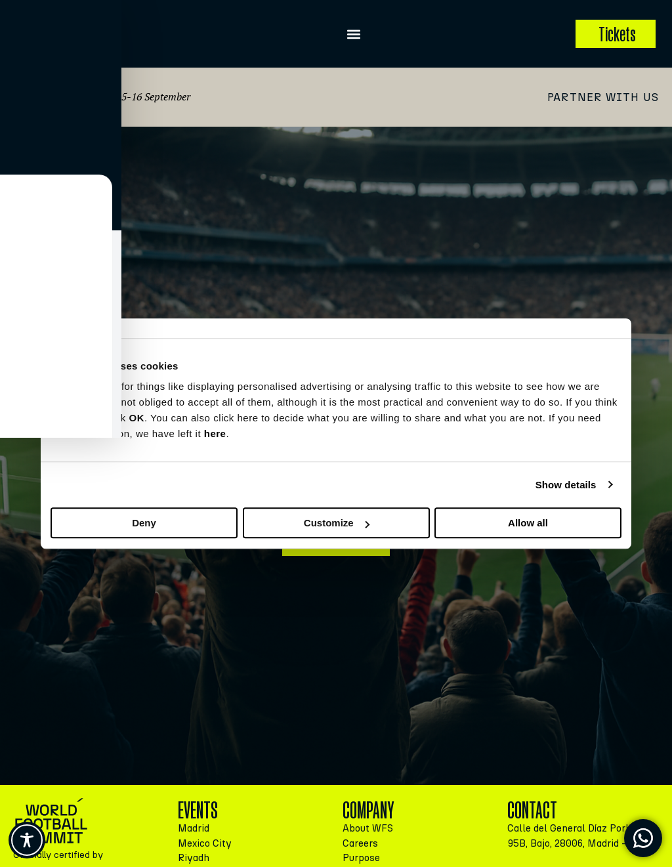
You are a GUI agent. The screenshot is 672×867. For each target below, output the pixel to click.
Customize (336, 522)
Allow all (528, 522)
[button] (354, 34)
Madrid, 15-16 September (133, 96)
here (215, 433)
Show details (566, 484)
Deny (144, 522)
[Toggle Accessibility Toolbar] (27, 840)
